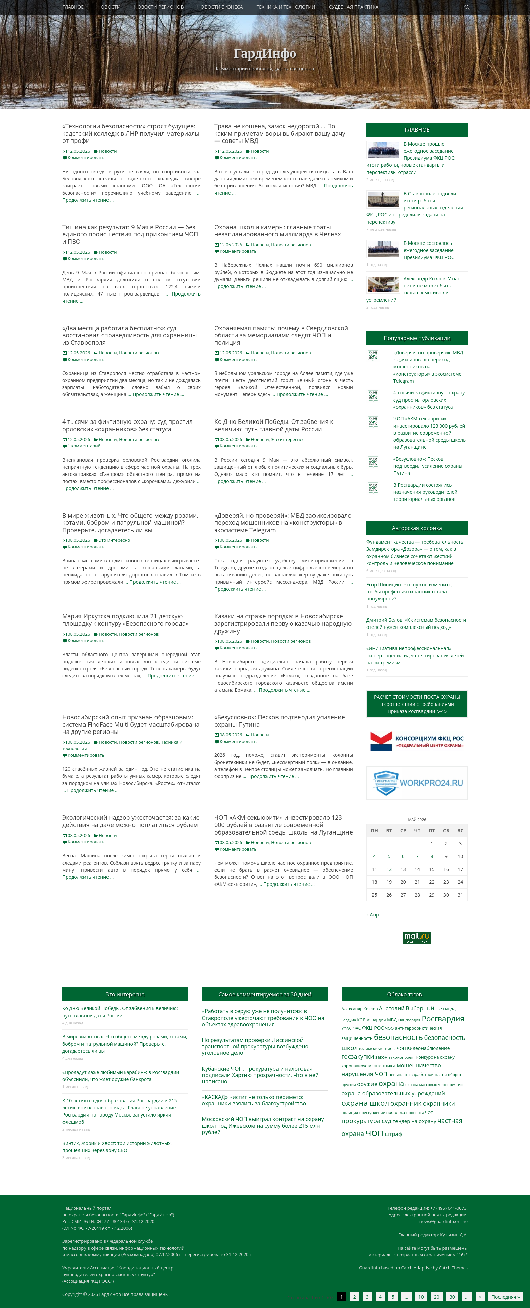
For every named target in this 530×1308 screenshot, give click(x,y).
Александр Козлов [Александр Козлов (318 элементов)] (360, 1009)
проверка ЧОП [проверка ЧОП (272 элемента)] (419, 1112)
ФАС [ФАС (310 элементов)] (357, 1028)
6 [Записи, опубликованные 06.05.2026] (403, 856)
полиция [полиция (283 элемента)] (350, 1112)
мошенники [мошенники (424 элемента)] (381, 1065)
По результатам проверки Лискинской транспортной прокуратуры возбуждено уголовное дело (255, 1046)
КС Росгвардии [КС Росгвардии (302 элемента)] (371, 1019)
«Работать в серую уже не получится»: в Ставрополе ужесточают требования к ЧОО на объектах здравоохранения (263, 1017)
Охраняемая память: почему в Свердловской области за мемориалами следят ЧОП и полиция (281, 335)
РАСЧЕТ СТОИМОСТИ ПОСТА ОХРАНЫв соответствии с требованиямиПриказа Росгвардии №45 (417, 704)
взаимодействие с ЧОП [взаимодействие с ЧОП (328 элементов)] (382, 1048)
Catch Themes (453, 1268)
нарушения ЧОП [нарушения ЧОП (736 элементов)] (364, 1074)
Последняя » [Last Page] (505, 1296)
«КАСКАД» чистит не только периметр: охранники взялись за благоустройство (254, 1100)
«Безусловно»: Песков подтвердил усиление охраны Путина (279, 720)
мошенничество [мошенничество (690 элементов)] (419, 1065)
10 (421, 1296)
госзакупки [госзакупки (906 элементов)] (358, 1056)
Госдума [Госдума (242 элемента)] (349, 1020)
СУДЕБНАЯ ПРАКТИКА (354, 7)
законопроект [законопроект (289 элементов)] (402, 1057)
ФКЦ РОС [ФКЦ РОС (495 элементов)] (373, 1027)
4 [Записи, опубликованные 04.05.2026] (374, 856)
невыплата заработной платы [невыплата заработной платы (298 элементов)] (417, 1074)
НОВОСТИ (108, 7)
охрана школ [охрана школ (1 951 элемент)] (365, 1103)
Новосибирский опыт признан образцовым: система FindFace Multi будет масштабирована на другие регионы (131, 724)
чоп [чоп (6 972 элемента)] (374, 1132)
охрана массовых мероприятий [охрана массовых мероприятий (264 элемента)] (434, 1084)
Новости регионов (291, 244)
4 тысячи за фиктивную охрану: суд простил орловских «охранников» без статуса (127, 425)
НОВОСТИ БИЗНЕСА (220, 7)
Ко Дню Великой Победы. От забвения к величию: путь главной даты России (273, 425)
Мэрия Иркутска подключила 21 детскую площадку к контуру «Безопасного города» (125, 619)
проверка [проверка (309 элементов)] (395, 1112)
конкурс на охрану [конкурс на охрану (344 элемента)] (435, 1057)
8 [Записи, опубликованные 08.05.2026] (432, 856)
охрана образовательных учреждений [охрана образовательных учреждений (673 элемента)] (393, 1093)
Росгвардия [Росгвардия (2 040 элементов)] (443, 1018)
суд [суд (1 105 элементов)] (387, 1120)
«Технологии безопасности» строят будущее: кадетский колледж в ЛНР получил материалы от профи (130, 133)
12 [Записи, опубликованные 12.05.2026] (389, 869)
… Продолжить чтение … (156, 394)
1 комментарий (84, 446)
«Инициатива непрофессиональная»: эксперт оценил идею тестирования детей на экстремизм (415, 655)
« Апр (372, 914)
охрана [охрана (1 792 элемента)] (391, 1083)
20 (436, 1296)
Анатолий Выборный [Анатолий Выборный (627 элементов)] (406, 1008)
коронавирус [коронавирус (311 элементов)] (354, 1066)
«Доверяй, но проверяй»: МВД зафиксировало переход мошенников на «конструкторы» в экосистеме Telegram (283, 522)
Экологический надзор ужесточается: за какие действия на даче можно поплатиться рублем (131, 821)
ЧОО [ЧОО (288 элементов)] (389, 1028)
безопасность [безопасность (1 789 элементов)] (398, 1037)
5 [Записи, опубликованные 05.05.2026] (389, 856)
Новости (108, 151)
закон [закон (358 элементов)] (381, 1057)
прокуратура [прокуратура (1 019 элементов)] (361, 1120)
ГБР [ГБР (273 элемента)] (438, 1008)
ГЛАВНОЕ (73, 7)
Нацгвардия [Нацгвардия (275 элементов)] (409, 1019)
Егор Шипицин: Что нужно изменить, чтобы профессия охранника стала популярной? (409, 591)
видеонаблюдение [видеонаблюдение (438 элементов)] (428, 1048)
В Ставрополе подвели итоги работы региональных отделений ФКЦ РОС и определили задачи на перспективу (414, 207)
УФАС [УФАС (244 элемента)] (347, 1028)
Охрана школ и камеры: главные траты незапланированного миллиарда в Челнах (277, 230)
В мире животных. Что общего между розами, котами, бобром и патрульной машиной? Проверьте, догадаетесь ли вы (130, 522)
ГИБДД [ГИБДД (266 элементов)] (449, 1008)
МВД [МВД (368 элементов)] (392, 1020)
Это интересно (287, 439)
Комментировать (86, 157)
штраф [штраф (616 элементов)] (393, 1134)
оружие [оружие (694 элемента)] (367, 1084)
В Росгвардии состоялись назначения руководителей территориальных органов (425, 492)
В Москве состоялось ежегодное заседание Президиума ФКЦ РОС (429, 250)
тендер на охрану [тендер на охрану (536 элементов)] (414, 1121)
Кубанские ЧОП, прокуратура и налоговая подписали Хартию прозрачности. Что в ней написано (260, 1075)
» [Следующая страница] (480, 1296)
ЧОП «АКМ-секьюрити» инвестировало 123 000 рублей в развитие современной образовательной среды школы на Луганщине (283, 824)
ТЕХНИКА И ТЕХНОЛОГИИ (286, 7)
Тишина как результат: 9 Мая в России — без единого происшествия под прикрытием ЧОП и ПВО (130, 234)
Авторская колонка (417, 528)
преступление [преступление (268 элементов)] (372, 1112)
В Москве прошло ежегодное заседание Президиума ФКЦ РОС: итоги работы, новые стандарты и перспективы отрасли (410, 157)
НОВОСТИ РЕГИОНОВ (159, 7)
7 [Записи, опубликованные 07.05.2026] (417, 856)
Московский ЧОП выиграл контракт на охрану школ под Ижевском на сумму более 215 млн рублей (263, 1125)
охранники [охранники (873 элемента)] (439, 1103)
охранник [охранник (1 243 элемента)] (406, 1103)
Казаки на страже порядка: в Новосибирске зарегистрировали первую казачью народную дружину (283, 623)
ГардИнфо (265, 53)
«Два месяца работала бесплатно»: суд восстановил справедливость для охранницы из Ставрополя (129, 335)
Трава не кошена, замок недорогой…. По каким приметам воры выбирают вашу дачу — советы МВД (279, 133)
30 (452, 1296)
